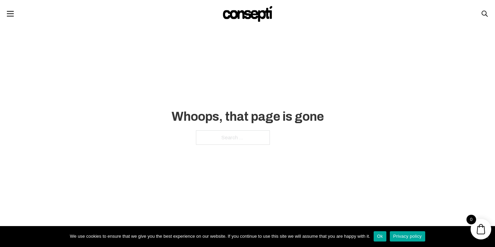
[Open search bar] (484, 14)
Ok (380, 236)
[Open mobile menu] (10, 13)
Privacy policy (407, 236)
